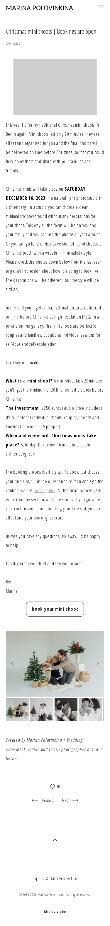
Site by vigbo (55, 911)
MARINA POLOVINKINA (39, 7)
